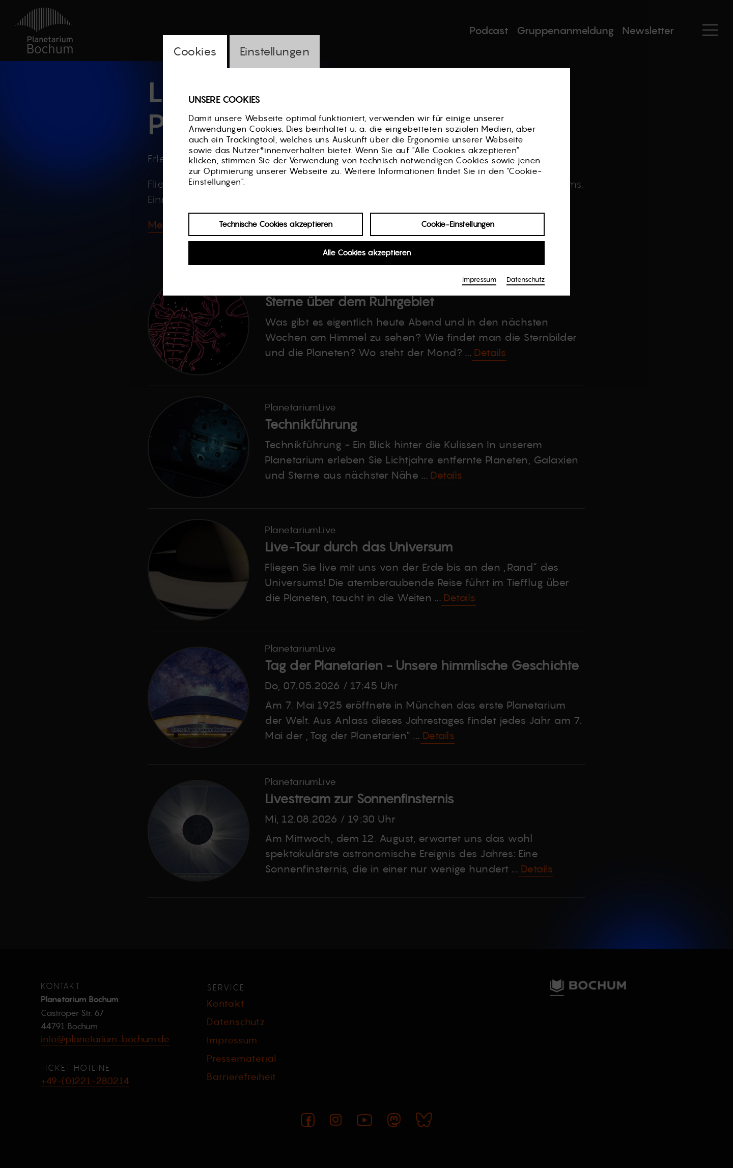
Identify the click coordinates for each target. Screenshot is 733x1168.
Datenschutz (525, 279)
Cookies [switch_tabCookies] (195, 51)
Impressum (479, 279)
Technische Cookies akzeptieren (275, 224)
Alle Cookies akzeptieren (366, 252)
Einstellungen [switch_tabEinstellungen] (275, 51)
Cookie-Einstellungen (457, 224)
